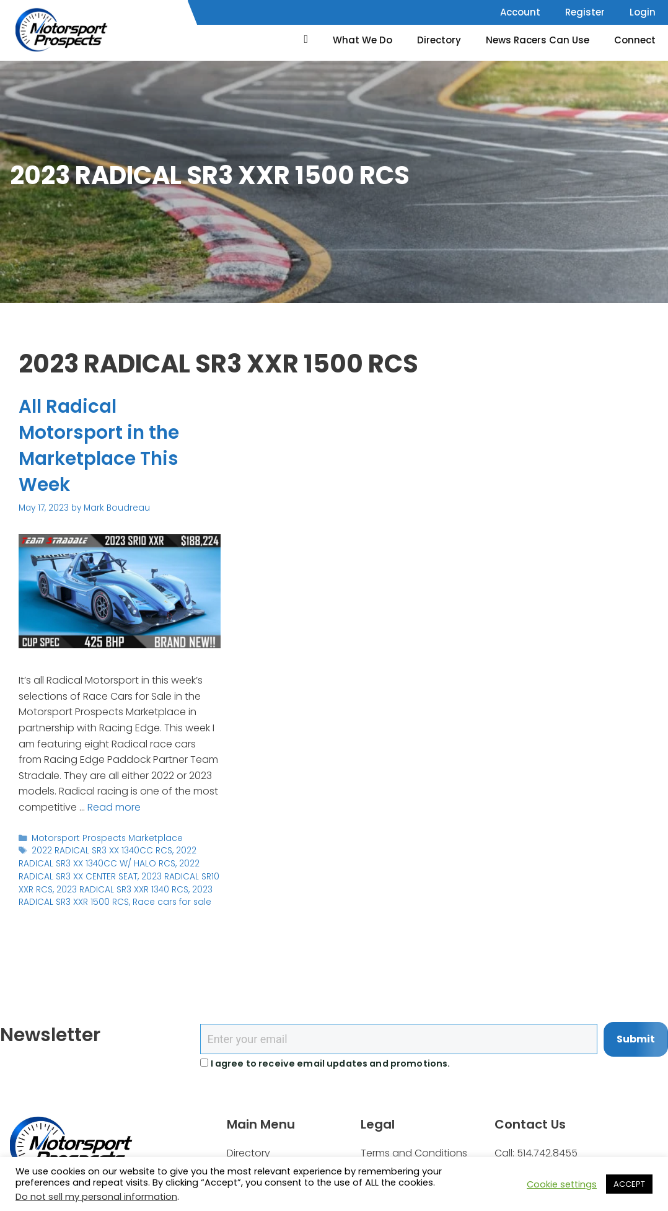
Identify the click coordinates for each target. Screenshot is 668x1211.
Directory (439, 39)
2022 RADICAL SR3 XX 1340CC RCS (102, 851)
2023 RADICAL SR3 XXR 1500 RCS (116, 895)
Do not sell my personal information (96, 1197)
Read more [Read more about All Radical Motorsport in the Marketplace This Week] (114, 807)
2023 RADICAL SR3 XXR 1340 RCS (122, 888)
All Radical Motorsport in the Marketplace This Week (100, 446)
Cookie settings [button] (562, 1184)
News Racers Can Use (537, 39)
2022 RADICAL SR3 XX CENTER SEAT (109, 869)
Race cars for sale (171, 901)
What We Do (362, 39)
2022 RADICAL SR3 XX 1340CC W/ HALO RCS (107, 857)
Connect (635, 39)
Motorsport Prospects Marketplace (104, 837)
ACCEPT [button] (629, 1184)
